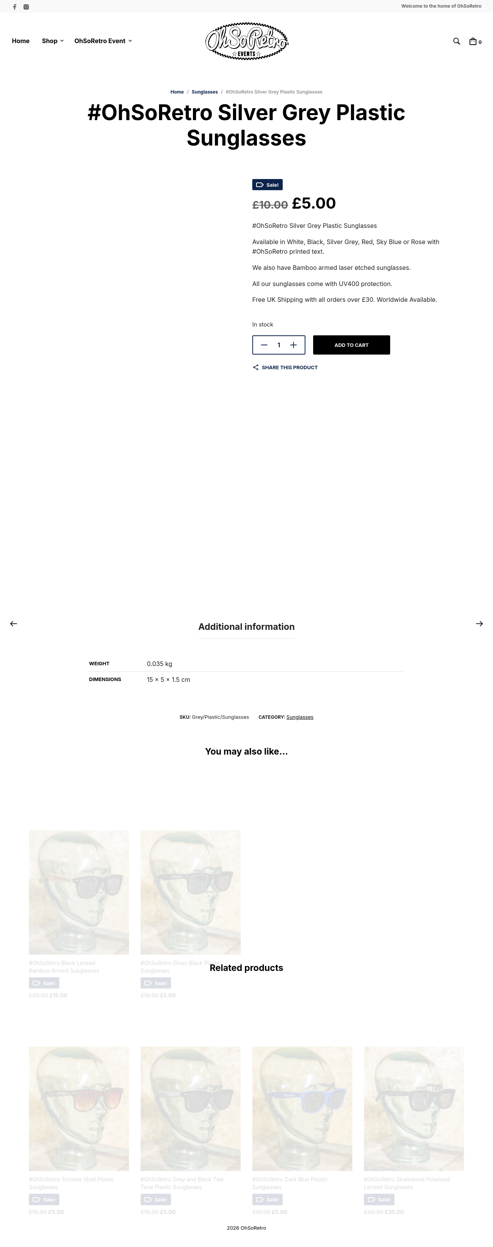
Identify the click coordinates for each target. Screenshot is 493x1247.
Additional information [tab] (246, 626)
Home (21, 41)
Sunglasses (205, 94)
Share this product (290, 369)
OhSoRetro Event (99, 41)
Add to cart (351, 347)
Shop (49, 41)
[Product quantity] (279, 347)
